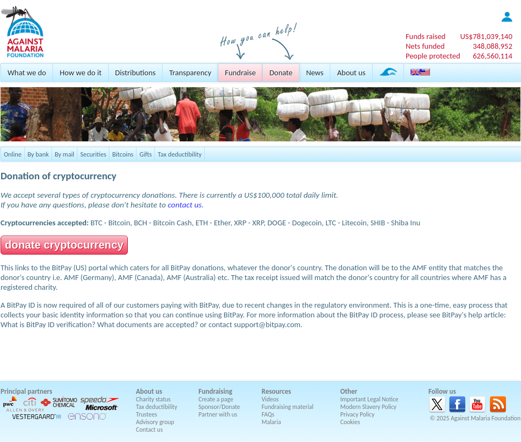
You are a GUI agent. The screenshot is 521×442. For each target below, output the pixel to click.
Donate (280, 72)
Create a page (216, 399)
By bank (38, 154)
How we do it (80, 72)
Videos (270, 399)
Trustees (146, 414)
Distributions (135, 72)
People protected (433, 56)
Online (13, 154)
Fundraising (215, 391)
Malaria (271, 422)
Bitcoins (122, 154)
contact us (185, 205)
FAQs (268, 414)
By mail (64, 154)
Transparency (190, 72)
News (314, 72)
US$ (486, 36)
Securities (93, 154)
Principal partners (26, 391)
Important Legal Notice (369, 399)
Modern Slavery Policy (368, 407)
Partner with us (218, 414)
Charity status (153, 399)
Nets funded (425, 46)
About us (351, 72)
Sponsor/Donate (219, 407)
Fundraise (240, 72)
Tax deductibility (179, 154)
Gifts (145, 154)
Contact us (149, 429)
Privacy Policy (357, 414)
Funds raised (426, 36)
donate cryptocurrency (64, 245)
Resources (276, 391)
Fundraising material (288, 407)
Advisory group (155, 422)
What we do (27, 72)
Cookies (350, 422)
